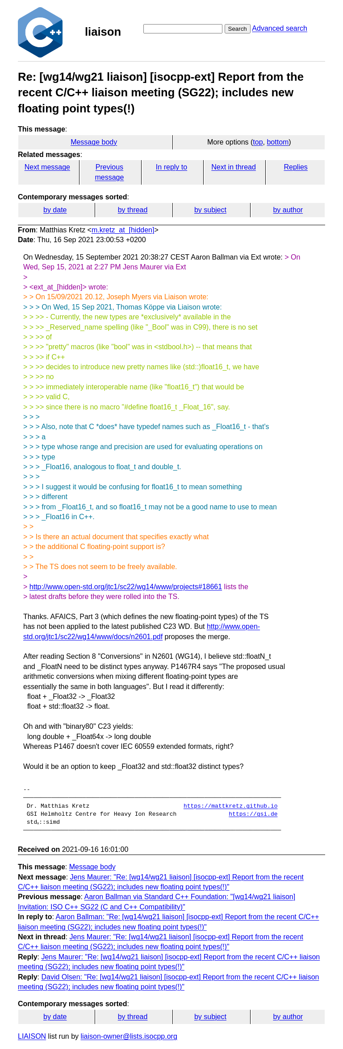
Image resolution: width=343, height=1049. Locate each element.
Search (237, 28)
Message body (94, 142)
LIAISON (32, 1036)
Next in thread (233, 167)
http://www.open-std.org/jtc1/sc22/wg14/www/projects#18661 (125, 587)
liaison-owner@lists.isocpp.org (129, 1036)
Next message (47, 167)
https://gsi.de (253, 814)
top (258, 142)
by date (55, 210)
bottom (278, 142)
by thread (133, 210)
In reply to (171, 167)
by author (288, 210)
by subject (210, 210)
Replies (295, 167)
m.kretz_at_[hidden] (123, 230)
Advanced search (279, 28)
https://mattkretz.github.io (231, 806)
